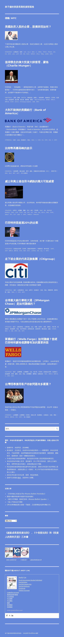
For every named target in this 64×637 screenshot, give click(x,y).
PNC (47, 212)
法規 (41, 290)
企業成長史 (21, 290)
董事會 (27, 99)
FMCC (45, 52)
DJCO (17, 101)
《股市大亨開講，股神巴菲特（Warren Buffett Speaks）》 (28, 499)
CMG (12, 212)
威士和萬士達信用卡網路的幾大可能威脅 (29, 181)
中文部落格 (10, 597)
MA (50, 140)
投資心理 (33, 415)
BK (45, 210)
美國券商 (50, 290)
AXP (6, 250)
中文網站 (9, 601)
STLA (37, 54)
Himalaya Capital (25, 101)
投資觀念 (39, 415)
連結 (19, 478)
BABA (48, 99)
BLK (10, 173)
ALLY (29, 52)
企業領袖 (27, 327)
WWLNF (36, 214)
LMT (17, 54)
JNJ (16, 417)
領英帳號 (9, 607)
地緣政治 (47, 97)
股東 (21, 52)
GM (54, 52)
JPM (46, 140)
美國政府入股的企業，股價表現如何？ (28, 26)
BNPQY (7, 212)
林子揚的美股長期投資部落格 (19, 6)
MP (21, 54)
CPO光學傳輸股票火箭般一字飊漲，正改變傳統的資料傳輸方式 (28, 505)
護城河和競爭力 (31, 248)
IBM (24, 250)
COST (12, 101)
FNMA (50, 52)
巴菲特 (53, 97)
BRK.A (53, 99)
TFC (11, 214)
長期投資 (40, 248)
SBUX (7, 214)
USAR (46, 54)
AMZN (54, 329)
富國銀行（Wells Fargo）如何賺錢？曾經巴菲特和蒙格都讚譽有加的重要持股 (31, 340)
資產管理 (37, 329)
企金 (18, 140)
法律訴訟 (46, 415)
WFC (51, 54)
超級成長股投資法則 (17, 532)
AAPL (52, 248)
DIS (28, 212)
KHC (28, 250)
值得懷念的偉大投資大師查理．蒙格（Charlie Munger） (27, 63)
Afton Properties (40, 99)
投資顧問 (11, 99)
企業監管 (15, 52)
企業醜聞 (25, 372)
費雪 (31, 99)
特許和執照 (23, 329)
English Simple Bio (25, 584)
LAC (13, 54)
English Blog (23, 582)
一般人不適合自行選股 (14, 502)
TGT (14, 214)
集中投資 (46, 248)
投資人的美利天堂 (11, 560)
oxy (41, 250)
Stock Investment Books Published (30, 580)
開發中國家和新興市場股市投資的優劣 (20, 496)
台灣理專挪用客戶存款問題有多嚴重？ (28, 384)
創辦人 (35, 97)
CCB (39, 140)
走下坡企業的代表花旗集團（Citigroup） (30, 259)
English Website (24, 586)
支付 (28, 210)
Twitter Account (24, 590)
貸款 (8, 292)
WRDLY (29, 214)
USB (33, 101)
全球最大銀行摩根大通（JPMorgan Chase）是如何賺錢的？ (27, 302)
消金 (28, 140)
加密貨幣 (41, 97)
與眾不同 (53, 171)
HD (32, 212)
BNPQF (49, 210)
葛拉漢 (22, 99)
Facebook (22, 588)
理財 (55, 415)
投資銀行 (23, 140)
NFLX (43, 212)
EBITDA (23, 97)
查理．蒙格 (17, 97)
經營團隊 (29, 374)
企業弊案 (19, 372)
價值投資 (29, 97)
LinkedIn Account (13, 592)
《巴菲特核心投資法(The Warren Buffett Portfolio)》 (26, 494)
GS (6, 54)
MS (24, 54)
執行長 (54, 327)
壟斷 (24, 210)
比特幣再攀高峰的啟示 (18, 148)
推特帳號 (9, 605)
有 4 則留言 (27, 417)
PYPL (52, 212)
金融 (49, 329)
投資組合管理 (17, 248)
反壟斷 (20, 210)
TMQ (42, 54)
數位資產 (22, 171)
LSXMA (33, 250)
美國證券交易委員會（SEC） (42, 171)
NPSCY (33, 54)
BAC (33, 52)
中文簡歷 (9, 599)
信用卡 (15, 210)
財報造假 (40, 374)
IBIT (14, 173)
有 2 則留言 (24, 173)
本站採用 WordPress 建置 (30, 633)
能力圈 (17, 99)
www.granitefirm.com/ (15, 610)
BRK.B (7, 101)
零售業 (36, 210)
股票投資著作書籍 (12, 594)
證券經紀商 (31, 329)
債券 (44, 327)
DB (25, 212)
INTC (9, 54)
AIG (25, 52)
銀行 (14, 140)
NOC (27, 54)
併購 (36, 327)
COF (16, 212)
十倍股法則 (41, 532)
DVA (20, 250)
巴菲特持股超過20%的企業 (21, 222)
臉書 (8, 603)
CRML (40, 52)
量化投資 (44, 329)
